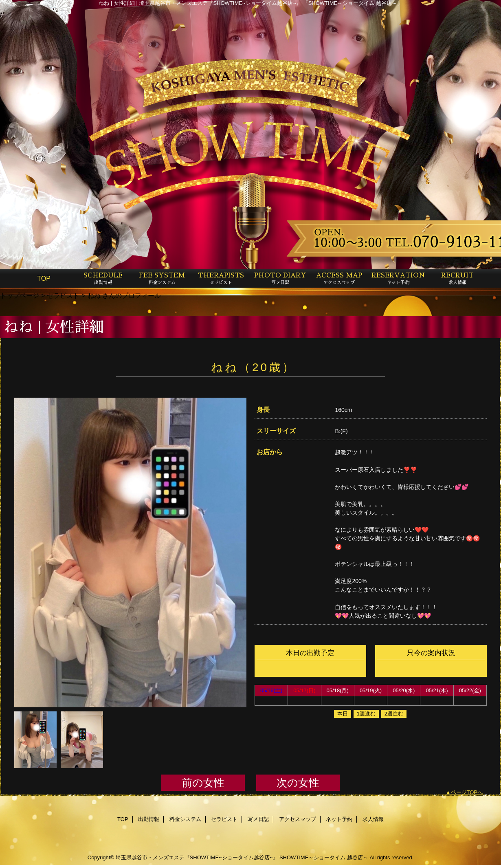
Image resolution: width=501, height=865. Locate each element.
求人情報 (373, 819)
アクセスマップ (297, 819)
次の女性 (298, 783)
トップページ (19, 295)
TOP (44, 278)
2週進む (394, 714)
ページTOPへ (467, 792)
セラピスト (63, 295)
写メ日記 (258, 819)
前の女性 (203, 783)
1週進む (366, 714)
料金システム (185, 819)
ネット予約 (339, 819)
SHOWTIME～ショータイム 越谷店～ (323, 857)
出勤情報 (148, 819)
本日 (342, 714)
